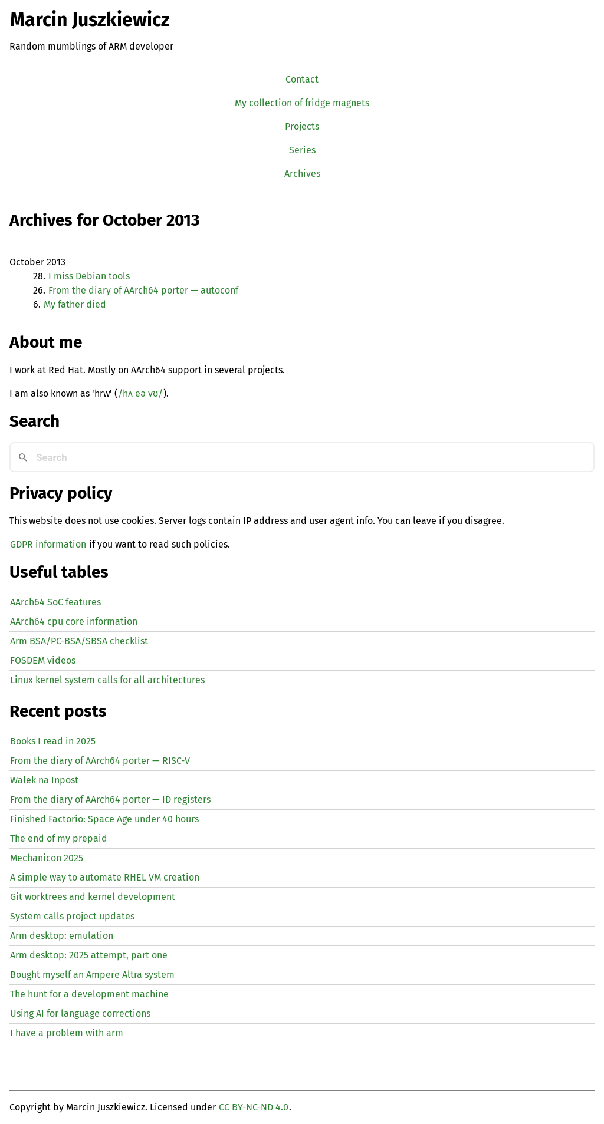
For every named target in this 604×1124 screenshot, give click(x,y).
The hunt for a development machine (89, 994)
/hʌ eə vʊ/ (140, 393)
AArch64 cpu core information (73, 621)
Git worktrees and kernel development (92, 896)
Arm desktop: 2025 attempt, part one (89, 955)
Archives (302, 173)
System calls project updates (72, 916)
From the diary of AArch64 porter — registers (110, 799)
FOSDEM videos (43, 660)
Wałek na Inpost (44, 780)
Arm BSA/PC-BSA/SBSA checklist (79, 641)
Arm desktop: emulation (61, 935)
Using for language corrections (80, 1013)
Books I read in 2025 (53, 741)
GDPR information (48, 544)
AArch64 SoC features (55, 602)
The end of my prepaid (58, 838)
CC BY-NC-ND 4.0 (253, 1107)
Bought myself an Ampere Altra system (92, 974)
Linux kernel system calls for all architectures (107, 679)
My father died (75, 304)
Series (302, 150)
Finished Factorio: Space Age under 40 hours (104, 819)
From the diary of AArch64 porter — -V (100, 760)
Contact (302, 79)
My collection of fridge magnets (302, 102)
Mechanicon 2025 (46, 857)
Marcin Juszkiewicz (90, 19)
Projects (302, 126)
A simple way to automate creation (104, 877)
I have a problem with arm (66, 1033)
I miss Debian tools (89, 276)
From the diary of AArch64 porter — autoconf (143, 290)
